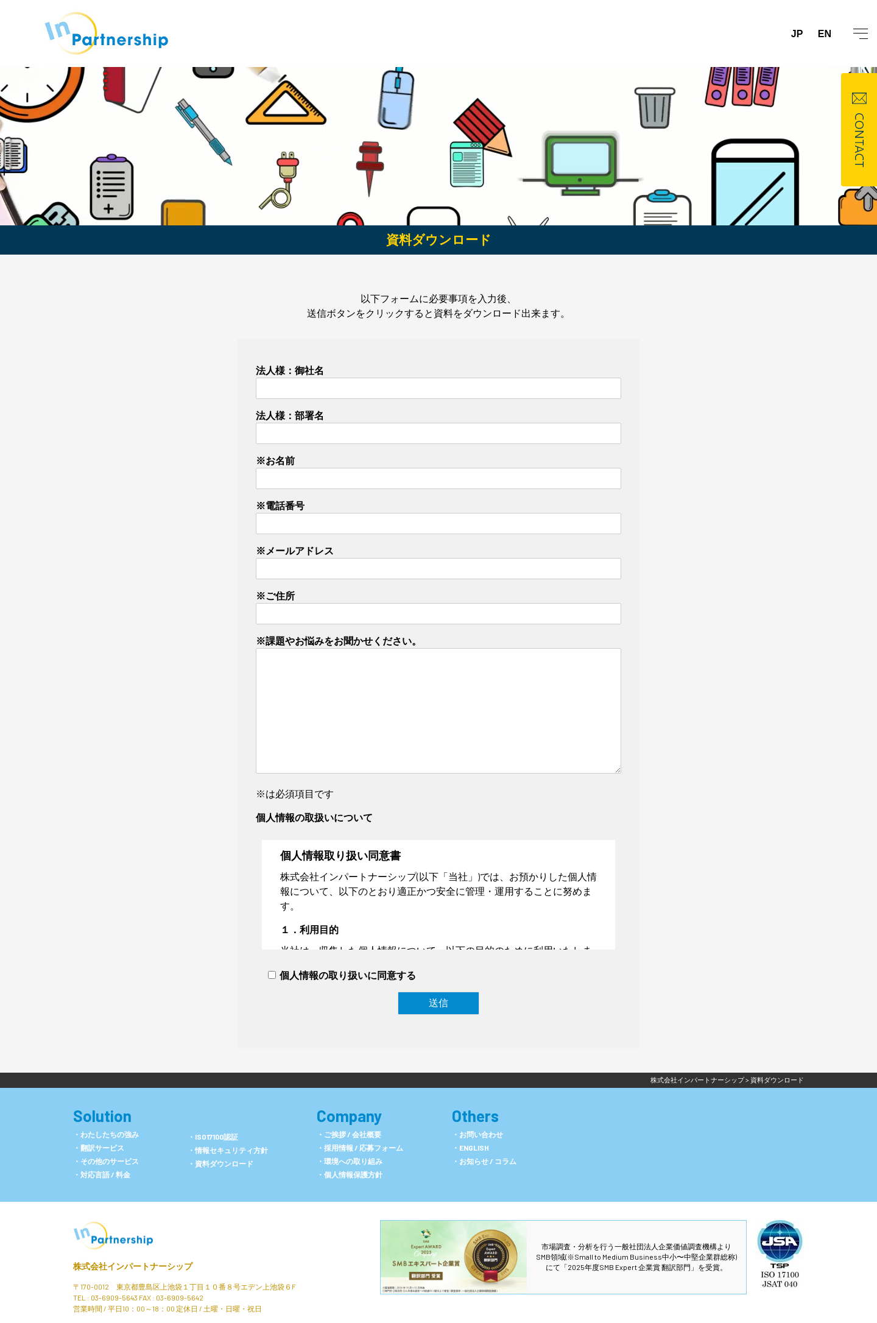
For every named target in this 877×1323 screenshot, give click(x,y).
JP (797, 34)
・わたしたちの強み (106, 1134)
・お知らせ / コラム (484, 1161)
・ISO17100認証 (213, 1136)
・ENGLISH (470, 1147)
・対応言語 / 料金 (101, 1174)
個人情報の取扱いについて (314, 817)
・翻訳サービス (98, 1147)
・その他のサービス (106, 1161)
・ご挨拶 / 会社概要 (349, 1134)
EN (824, 34)
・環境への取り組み (349, 1161)
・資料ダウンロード (220, 1163)
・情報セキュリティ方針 (228, 1150)
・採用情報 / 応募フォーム (360, 1147)
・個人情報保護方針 (349, 1174)
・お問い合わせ (477, 1134)
